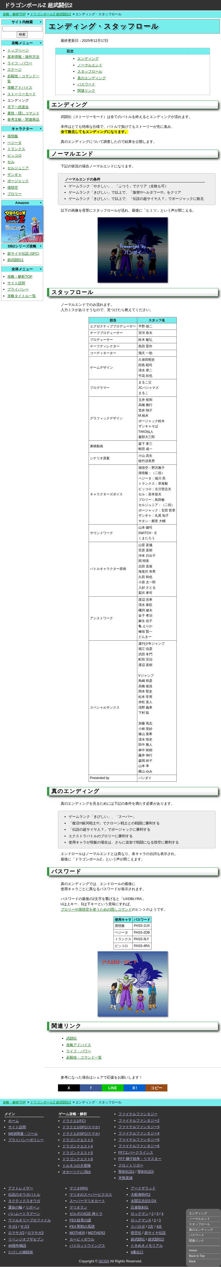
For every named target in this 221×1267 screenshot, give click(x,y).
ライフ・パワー (19, 63)
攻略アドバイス (19, 87)
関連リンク (86, 90)
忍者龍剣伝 (140, 1207)
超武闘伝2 (156, 1239)
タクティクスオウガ (24, 1201)
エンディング (88, 59)
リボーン (32, 1207)
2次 (150, 1226)
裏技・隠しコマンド (23, 113)
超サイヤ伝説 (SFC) (23, 253)
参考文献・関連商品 (23, 119)
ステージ (14, 69)
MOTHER (77, 1233)
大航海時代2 (140, 1194)
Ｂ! (134, 1088)
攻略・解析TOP (14, 14)
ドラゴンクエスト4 (77, 1146)
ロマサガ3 (35, 1233)
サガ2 (24, 1226)
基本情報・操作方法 (23, 57)
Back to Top (197, 1255)
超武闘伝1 (15, 260)
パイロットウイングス (87, 1246)
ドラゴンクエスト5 (77, 1153)
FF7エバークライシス (135, 1152)
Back (192, 1261)
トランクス (16, 149)
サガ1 (12, 1226)
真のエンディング (91, 78)
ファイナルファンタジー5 (138, 1140)
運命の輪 (15, 1207)
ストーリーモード (21, 94)
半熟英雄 (125, 1178)
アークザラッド (143, 1188)
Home (193, 1250)
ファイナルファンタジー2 (138, 1120)
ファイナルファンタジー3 (138, 1127)
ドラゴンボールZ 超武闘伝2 (38, 5)
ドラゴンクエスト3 (77, 1140)
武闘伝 (71, 1038)
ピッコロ (14, 155)
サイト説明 (16, 283)
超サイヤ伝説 (155, 1233)
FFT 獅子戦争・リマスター (139, 1159)
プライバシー (18, 289)
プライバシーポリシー (26, 1140)
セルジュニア (18, 168)
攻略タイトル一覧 (21, 296)
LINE (112, 1088)
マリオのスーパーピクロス (90, 1194)
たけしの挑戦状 (20, 1252)
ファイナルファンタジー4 (138, 1133)
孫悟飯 (12, 136)
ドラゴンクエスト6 (77, 1159)
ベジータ (14, 143)
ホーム (13, 1121)
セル (10, 162)
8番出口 (137, 1252)
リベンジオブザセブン (26, 1239)
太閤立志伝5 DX (143, 1201)
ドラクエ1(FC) (74, 1121)
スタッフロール (89, 71)
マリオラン (78, 1207)
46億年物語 (17, 1246)
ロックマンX (141, 1220)
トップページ (18, 50)
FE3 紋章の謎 (80, 1220)
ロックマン (140, 1214)
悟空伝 (136, 1233)
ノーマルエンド (89, 65)
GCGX (104, 1261)
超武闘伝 (138, 1239)
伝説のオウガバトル (24, 1194)
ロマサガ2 (16, 1233)
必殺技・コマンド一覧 (84, 1057)
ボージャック (18, 181)
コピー (156, 1088)
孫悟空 (12, 187)
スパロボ (138, 1226)
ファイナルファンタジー (138, 1114)
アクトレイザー (20, 1188)
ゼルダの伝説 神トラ (86, 1214)
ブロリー (14, 194)
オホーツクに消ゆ (76, 1172)
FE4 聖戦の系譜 (82, 1226)
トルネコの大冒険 (76, 1166)
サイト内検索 (22, 22)
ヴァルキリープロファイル (29, 1220)
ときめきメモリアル (147, 1246)
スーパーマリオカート (87, 1201)
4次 (159, 1226)
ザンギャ (14, 175)
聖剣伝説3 (146, 1172)
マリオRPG (78, 1188)
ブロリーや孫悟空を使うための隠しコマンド (96, 909)
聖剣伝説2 (126, 1172)
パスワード (86, 84)
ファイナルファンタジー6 (138, 1146)
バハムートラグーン (24, 1214)
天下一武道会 (18, 107)
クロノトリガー (130, 1165)
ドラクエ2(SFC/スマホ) (81, 1134)
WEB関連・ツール (23, 1134)
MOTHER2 (96, 1233)
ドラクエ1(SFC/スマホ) (81, 1127)
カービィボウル (81, 1239)
